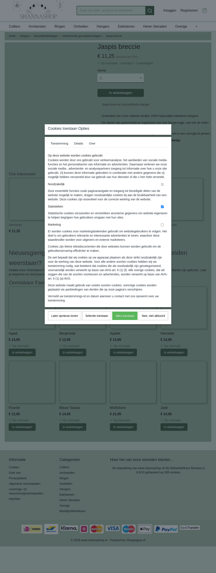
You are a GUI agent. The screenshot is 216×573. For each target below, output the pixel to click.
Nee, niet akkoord (153, 324)
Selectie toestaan (96, 324)
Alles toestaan (125, 324)
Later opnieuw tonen (64, 324)
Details (78, 152)
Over (92, 152)
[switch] (162, 192)
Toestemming (59, 152)
